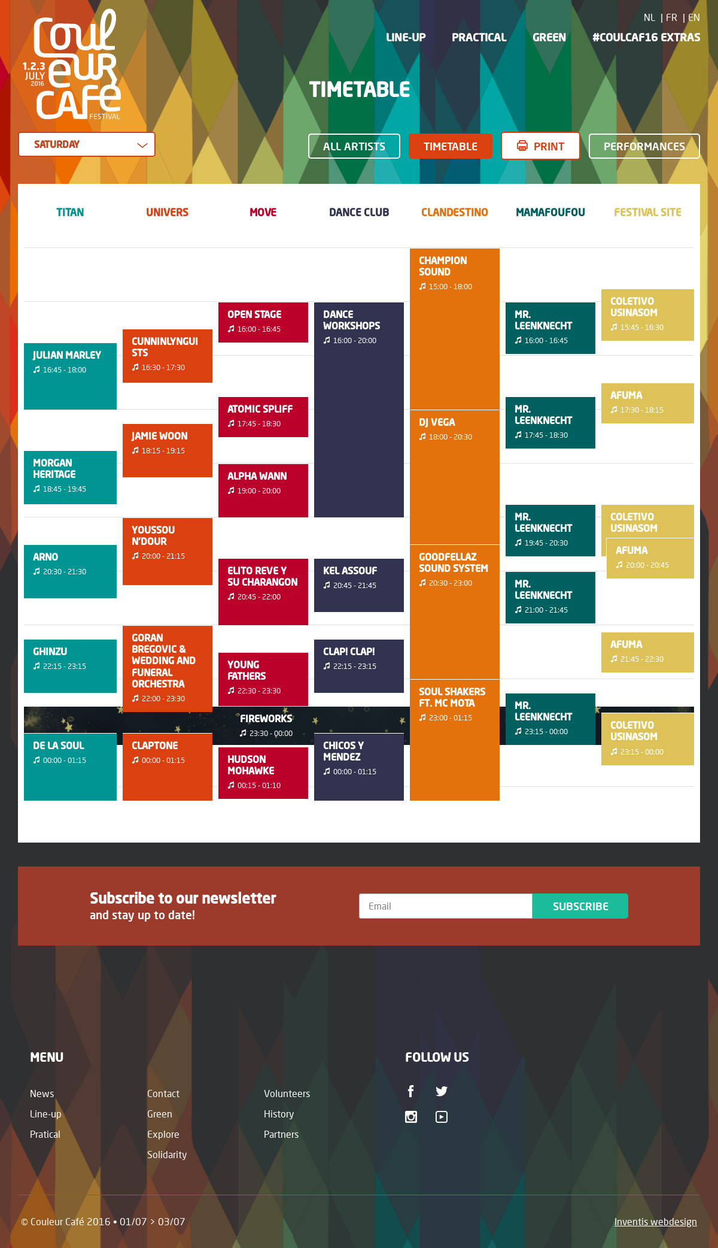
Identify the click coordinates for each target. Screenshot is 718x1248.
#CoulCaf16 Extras (646, 37)
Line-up (405, 37)
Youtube (444, 1117)
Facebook (413, 1091)
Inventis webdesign (655, 1221)
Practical (479, 37)
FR (671, 17)
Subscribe (581, 906)
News (42, 1093)
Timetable (450, 146)
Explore (163, 1134)
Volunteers (287, 1093)
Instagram (413, 1117)
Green (549, 37)
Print (549, 146)
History (279, 1113)
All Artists (354, 146)
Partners (281, 1134)
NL (649, 17)
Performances (644, 146)
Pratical (45, 1134)
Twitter (444, 1091)
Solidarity (167, 1154)
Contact (163, 1093)
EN (694, 17)
